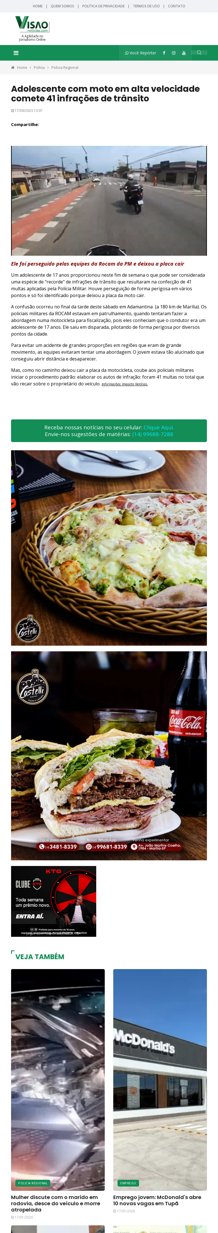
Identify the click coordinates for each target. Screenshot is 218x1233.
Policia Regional (64, 67)
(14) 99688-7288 (152, 434)
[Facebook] (164, 53)
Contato (176, 6)
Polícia (39, 67)
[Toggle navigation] (16, 53)
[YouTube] (183, 53)
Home (38, 6)
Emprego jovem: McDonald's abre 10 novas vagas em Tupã (157, 1200)
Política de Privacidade (103, 6)
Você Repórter (140, 53)
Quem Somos (62, 6)
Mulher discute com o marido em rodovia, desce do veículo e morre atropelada (55, 1203)
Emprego (128, 1183)
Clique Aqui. (159, 427)
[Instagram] (173, 53)
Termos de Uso (146, 6)
